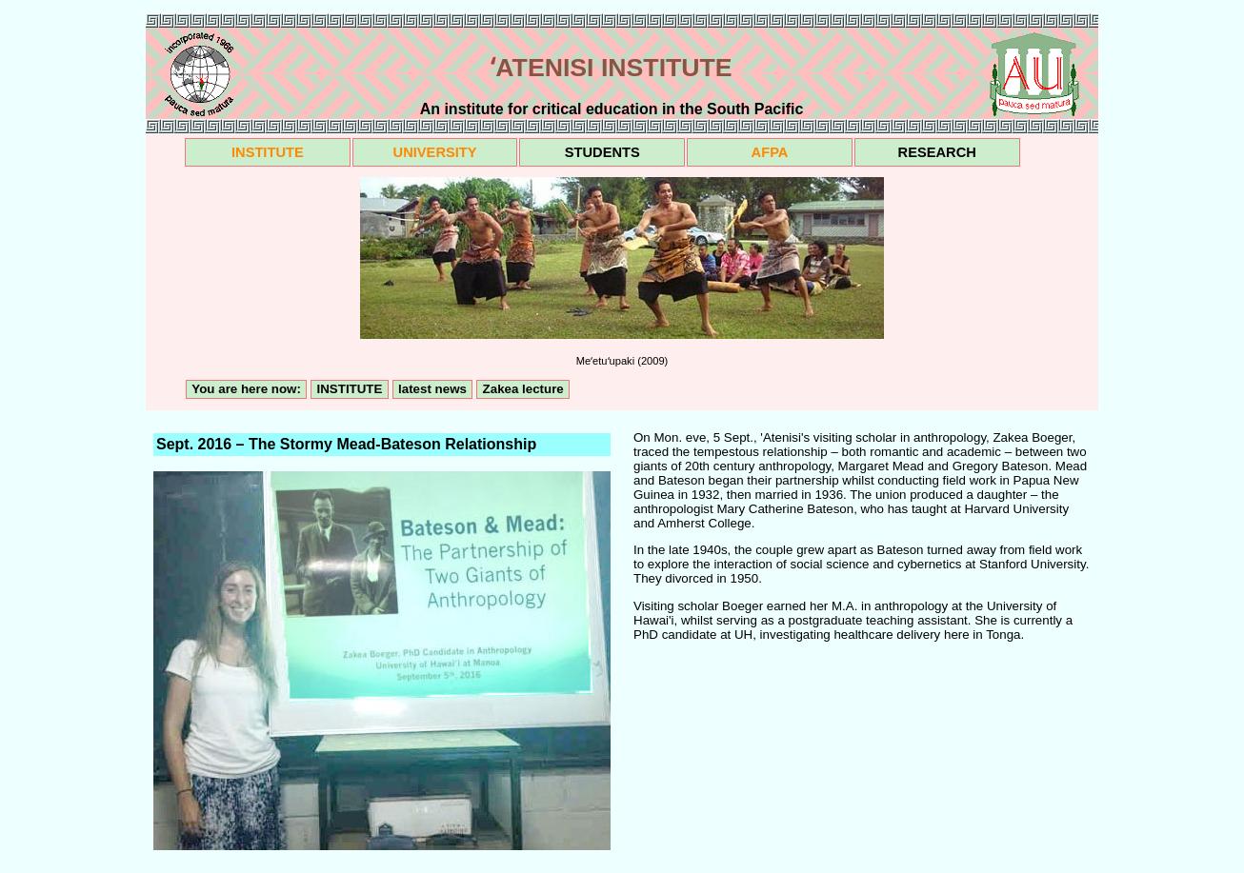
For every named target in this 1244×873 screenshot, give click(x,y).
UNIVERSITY (435, 152)
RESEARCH (937, 152)
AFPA (770, 152)
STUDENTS (602, 152)
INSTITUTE (267, 152)
